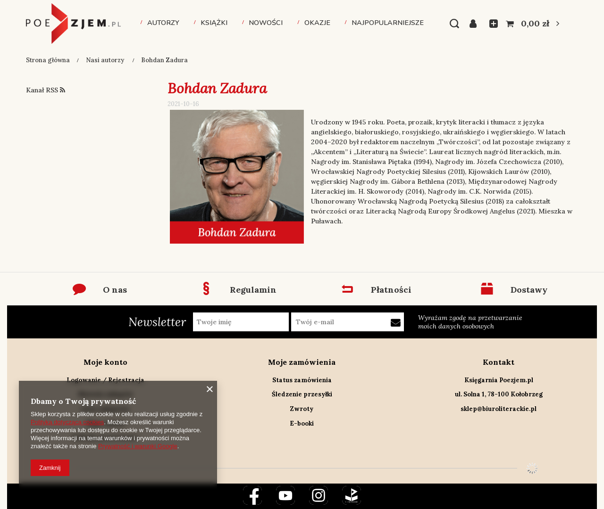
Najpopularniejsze (388, 22)
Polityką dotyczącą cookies (67, 422)
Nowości (266, 22)
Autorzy (163, 22)
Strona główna (48, 60)
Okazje (317, 22)
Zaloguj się (476, 23)
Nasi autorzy (106, 60)
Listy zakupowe (490, 23)
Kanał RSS (45, 90)
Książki (214, 22)
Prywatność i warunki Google (137, 446)
